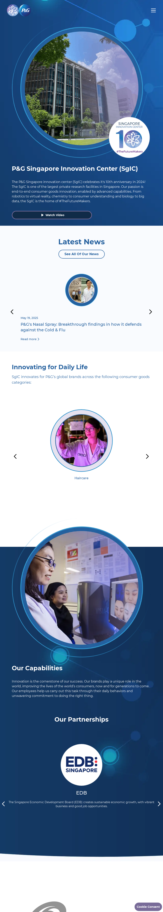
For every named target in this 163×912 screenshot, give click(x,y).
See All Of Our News (81, 254)
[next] (150, 311)
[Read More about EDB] (81, 756)
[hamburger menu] (153, 10)
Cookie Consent (148, 907)
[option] (81, 456)
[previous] (12, 311)
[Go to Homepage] (18, 10)
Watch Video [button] (52, 215)
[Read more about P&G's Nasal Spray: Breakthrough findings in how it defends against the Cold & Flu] (81, 308)
